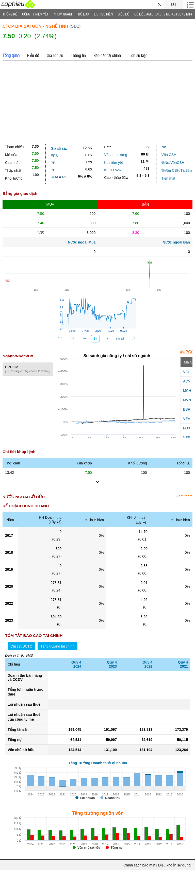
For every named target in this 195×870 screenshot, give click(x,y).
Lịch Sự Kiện (103, 14)
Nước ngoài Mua (81, 242)
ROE (66, 177)
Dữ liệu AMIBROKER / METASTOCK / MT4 (163, 14)
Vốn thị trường (115, 155)
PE (53, 163)
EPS (54, 156)
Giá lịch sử (55, 55)
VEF (186, 438)
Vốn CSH (168, 155)
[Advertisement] (97, 101)
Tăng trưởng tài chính (57, 646)
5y (106, 338)
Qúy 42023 (112, 664)
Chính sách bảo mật (139, 865)
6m (84, 338)
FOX (186, 428)
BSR (186, 409)
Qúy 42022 (147, 664)
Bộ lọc (83, 14)
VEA (186, 419)
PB (53, 170)
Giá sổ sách (60, 148)
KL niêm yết (113, 163)
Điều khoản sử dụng (174, 865)
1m (60, 338)
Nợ (163, 147)
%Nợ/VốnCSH (172, 163)
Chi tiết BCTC (21, 646)
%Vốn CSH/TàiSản (176, 170)
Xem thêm (184, 496)
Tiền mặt (168, 178)
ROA (54, 177)
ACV (186, 381)
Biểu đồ (123, 14)
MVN (187, 400)
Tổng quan (11, 55)
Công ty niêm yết (35, 14)
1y (95, 338)
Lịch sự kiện (138, 55)
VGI (186, 372)
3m (72, 338)
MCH (187, 391)
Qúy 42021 (183, 664)
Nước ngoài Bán (176, 242)
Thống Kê (10, 14)
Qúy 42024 (76, 664)
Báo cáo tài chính (107, 55)
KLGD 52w (112, 170)
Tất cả (120, 339)
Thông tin (78, 55)
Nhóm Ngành (63, 14)
